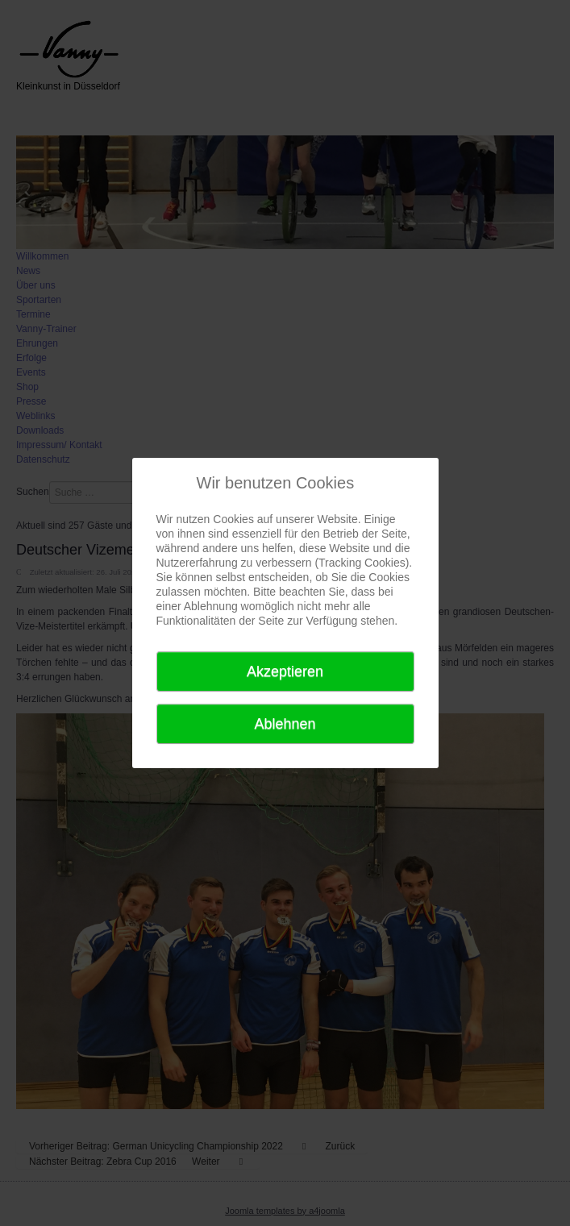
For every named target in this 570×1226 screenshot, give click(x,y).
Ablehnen (284, 724)
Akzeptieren (285, 671)
